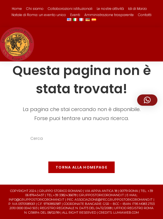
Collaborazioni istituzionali (70, 8)
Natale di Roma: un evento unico (39, 14)
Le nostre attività (110, 8)
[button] (147, 100)
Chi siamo (35, 8)
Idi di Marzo (137, 8)
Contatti (144, 14)
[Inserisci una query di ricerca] (81, 138)
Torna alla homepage (81, 167)
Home (17, 8)
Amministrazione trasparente (109, 14)
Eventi (75, 14)
